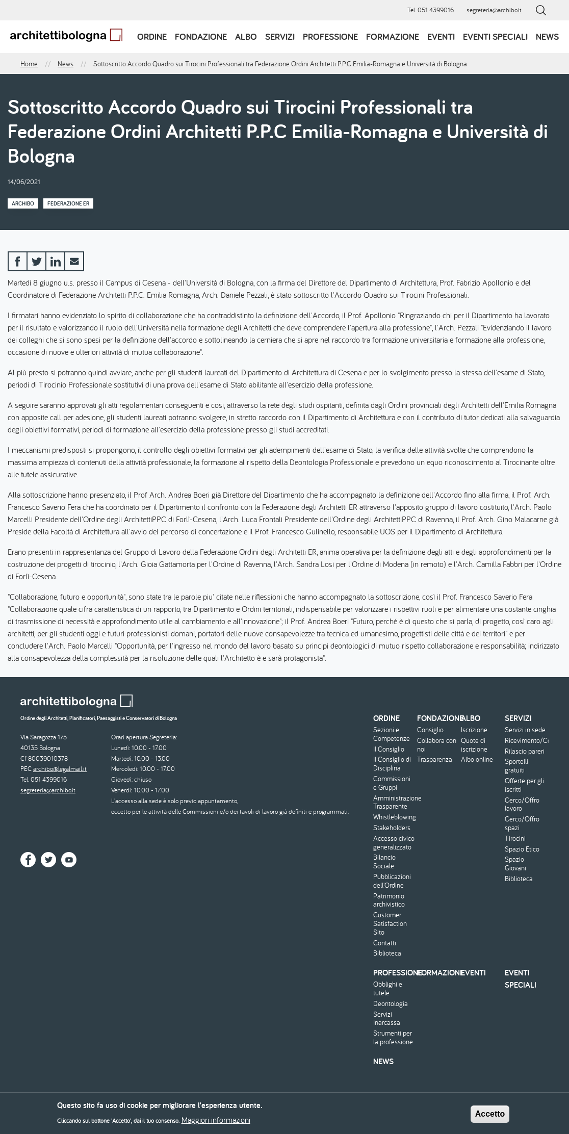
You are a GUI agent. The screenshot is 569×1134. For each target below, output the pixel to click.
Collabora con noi (436, 745)
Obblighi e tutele (387, 988)
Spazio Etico (522, 849)
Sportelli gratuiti (516, 766)
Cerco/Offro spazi (522, 823)
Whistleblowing (394, 817)
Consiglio (430, 730)
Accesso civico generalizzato (394, 843)
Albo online (477, 759)
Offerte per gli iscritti (524, 785)
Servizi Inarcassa (386, 1018)
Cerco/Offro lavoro (522, 804)
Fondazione (201, 36)
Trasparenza (434, 759)
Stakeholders (391, 827)
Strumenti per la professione (393, 1037)
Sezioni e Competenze (391, 734)
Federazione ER (68, 203)
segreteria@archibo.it (494, 10)
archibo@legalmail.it (60, 768)
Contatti (384, 943)
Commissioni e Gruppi (391, 783)
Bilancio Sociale (384, 861)
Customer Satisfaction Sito (390, 923)
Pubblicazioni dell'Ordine (392, 881)
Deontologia (390, 1003)
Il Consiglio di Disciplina (392, 763)
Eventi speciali (495, 36)
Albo (246, 36)
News (547, 36)
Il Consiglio (388, 749)
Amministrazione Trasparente (394, 802)
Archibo (23, 203)
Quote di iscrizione (474, 745)
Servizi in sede (525, 730)
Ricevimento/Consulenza (525, 740)
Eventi (441, 36)
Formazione (392, 36)
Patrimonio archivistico (389, 900)
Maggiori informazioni (216, 1123)
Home (29, 63)
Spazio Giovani (515, 863)
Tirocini (515, 838)
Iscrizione (474, 730)
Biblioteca (387, 953)
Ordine (152, 36)
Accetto (490, 1117)
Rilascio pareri (525, 751)
